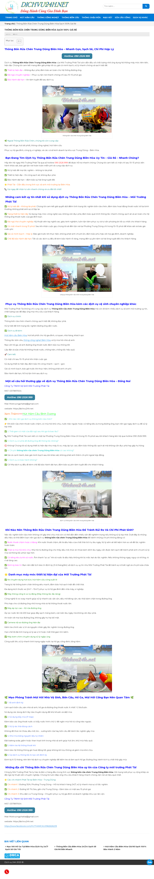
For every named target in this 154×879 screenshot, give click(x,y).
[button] (18, 41)
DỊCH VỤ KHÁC (140, 17)
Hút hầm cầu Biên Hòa (15, 335)
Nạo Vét (107, 17)
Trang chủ (11, 17)
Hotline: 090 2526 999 (77, 56)
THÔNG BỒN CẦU (70, 17)
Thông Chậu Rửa (91, 17)
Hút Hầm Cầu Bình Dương (39, 413)
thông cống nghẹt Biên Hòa (37, 340)
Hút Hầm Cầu (27, 17)
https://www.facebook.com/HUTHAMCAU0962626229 (30, 826)
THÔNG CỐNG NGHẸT (48, 17)
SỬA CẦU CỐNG (122, 17)
